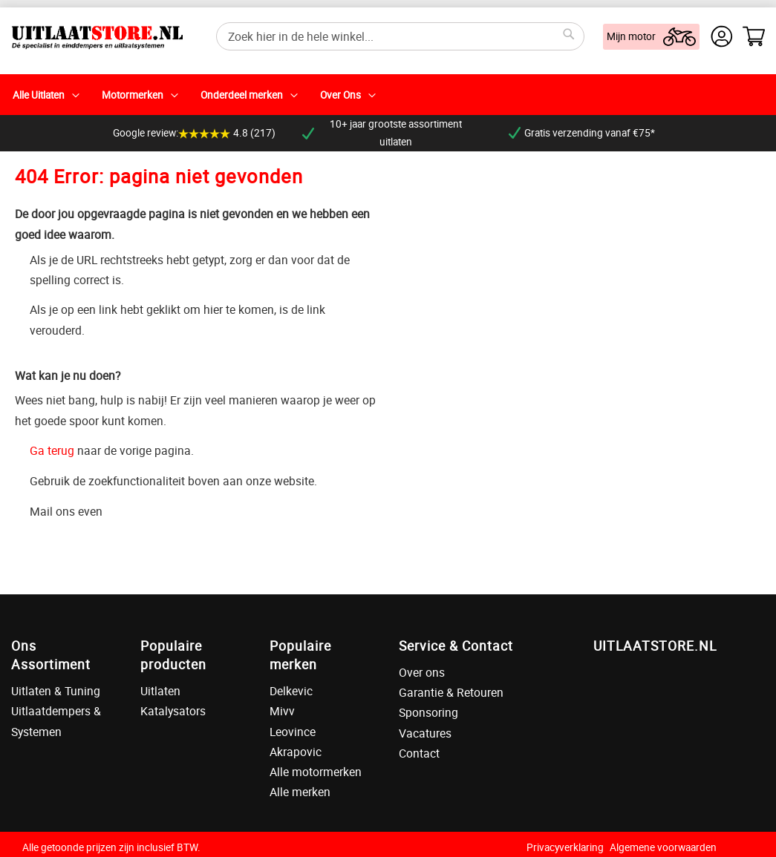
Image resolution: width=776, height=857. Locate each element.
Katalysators (173, 711)
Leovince (293, 731)
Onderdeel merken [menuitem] (241, 95)
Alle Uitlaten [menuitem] (39, 95)
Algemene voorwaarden (663, 847)
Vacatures (425, 733)
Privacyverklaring (565, 847)
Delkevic (291, 691)
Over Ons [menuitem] (340, 95)
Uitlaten (160, 691)
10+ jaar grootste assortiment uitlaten (382, 132)
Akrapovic (296, 751)
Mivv (282, 711)
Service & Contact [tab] (456, 645)
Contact (419, 753)
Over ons (422, 672)
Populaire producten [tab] (173, 655)
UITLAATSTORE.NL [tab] (655, 645)
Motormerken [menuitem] (132, 95)
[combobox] (400, 36)
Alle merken (300, 792)
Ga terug (52, 450)
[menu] (388, 94)
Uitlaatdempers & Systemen (56, 721)
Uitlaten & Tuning (55, 691)
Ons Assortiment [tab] (51, 655)
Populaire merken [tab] (300, 655)
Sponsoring (428, 712)
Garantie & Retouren (451, 692)
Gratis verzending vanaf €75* (582, 132)
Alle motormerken (316, 772)
